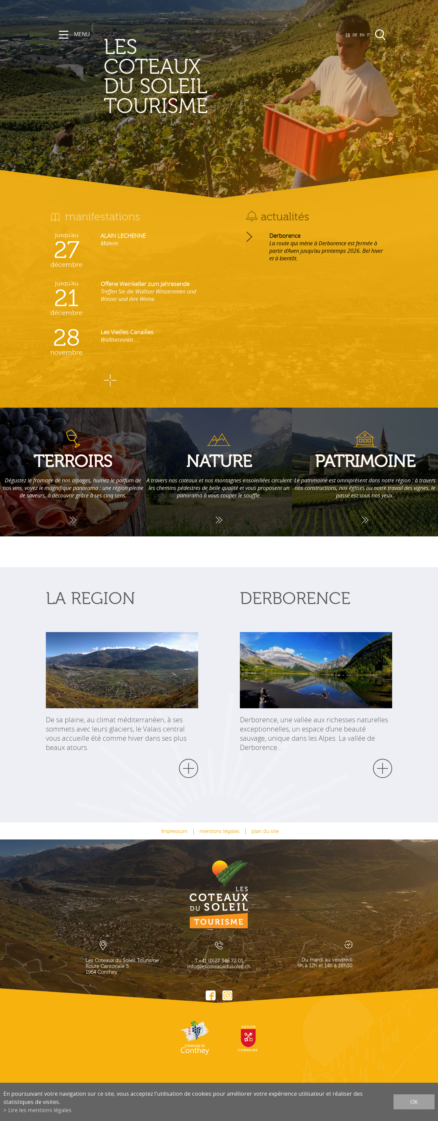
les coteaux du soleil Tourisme (193, 77)
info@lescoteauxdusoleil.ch (218, 967)
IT (368, 34)
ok (414, 1102)
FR (348, 34)
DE (354, 34)
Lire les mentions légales (40, 1110)
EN (362, 34)
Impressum (174, 831)
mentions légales (219, 831)
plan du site (265, 831)
